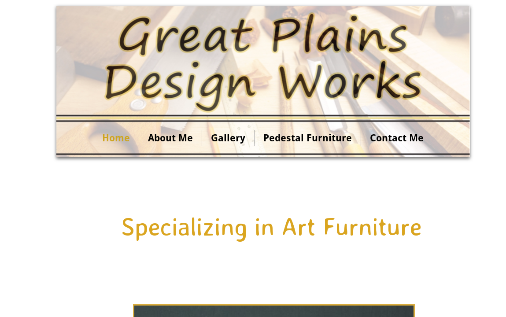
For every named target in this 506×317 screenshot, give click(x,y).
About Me (170, 138)
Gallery (228, 138)
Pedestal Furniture (307, 138)
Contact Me (397, 138)
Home (116, 138)
